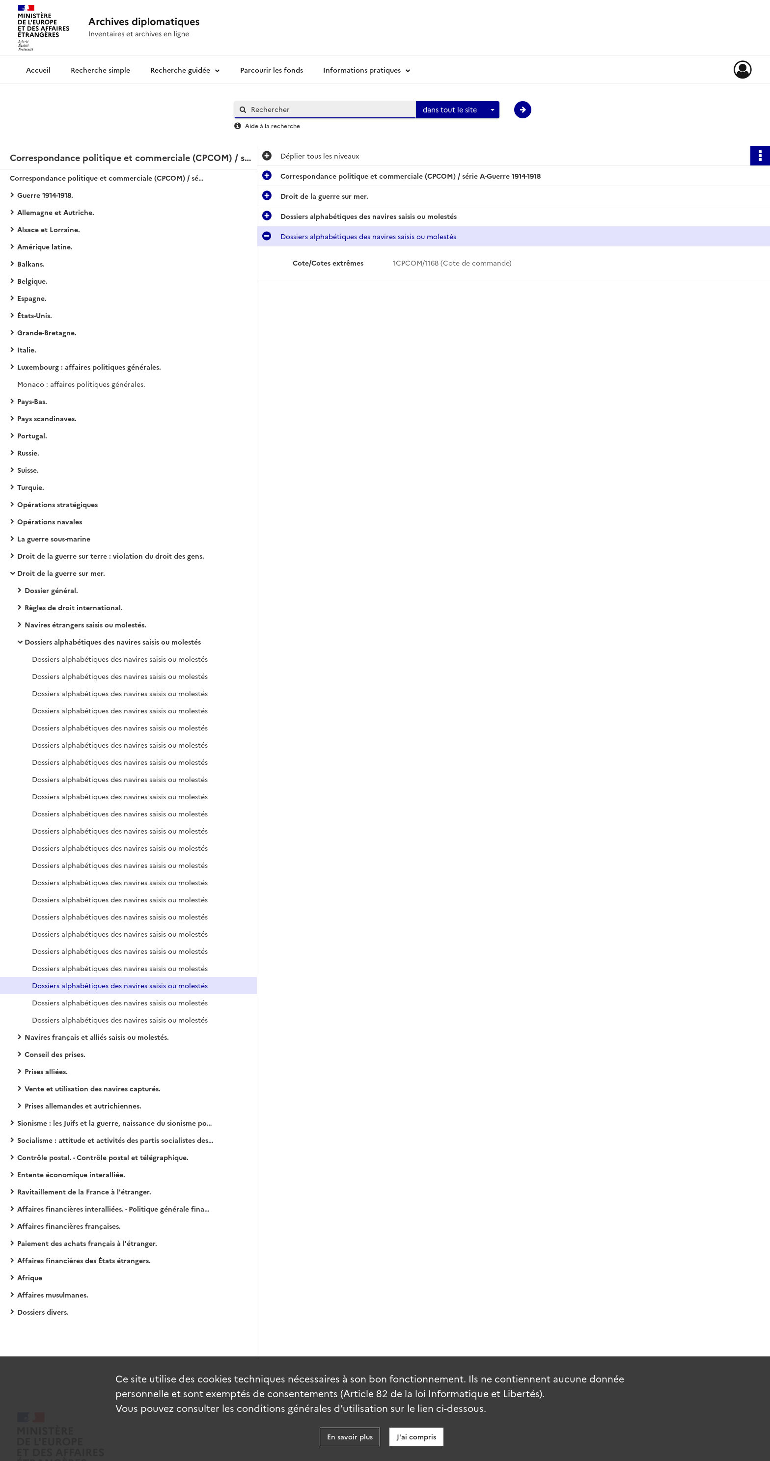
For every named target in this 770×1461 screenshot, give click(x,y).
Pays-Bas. (32, 401)
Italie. (26, 349)
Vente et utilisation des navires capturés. (93, 1088)
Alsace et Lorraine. (48, 229)
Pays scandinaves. (47, 418)
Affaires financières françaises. (69, 1226)
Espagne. (32, 298)
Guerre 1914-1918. (45, 195)
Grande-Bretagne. (47, 332)
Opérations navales (49, 521)
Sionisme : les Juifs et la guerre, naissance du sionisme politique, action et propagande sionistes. (115, 1123)
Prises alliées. (46, 1071)
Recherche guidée (180, 70)
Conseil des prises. (55, 1054)
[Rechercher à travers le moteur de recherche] (330, 109)
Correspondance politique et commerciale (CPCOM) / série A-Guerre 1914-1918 (108, 178)
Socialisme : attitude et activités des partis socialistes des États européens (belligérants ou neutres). (115, 1140)
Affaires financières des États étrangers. (84, 1260)
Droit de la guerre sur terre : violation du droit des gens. (110, 556)
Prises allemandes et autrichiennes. (83, 1105)
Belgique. (32, 281)
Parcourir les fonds (271, 70)
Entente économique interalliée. (71, 1174)
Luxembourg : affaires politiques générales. (89, 367)
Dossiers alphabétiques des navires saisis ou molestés (113, 642)
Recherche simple (100, 70)
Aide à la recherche (272, 125)
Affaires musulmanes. (52, 1294)
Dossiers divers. (43, 1312)
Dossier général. (51, 590)
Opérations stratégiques (57, 504)
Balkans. (31, 264)
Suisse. (28, 470)
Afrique (29, 1277)
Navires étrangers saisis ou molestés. (85, 624)
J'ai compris (416, 1436)
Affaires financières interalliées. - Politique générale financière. (115, 1209)
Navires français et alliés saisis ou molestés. (97, 1037)
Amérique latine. (45, 246)
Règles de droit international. (74, 607)
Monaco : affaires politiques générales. (81, 384)
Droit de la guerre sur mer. (61, 573)
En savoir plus (350, 1436)
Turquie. (30, 487)
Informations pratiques (362, 70)
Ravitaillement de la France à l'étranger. (84, 1191)
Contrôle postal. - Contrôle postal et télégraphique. (103, 1157)
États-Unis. (34, 315)
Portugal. (32, 435)
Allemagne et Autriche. (55, 212)
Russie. (28, 453)
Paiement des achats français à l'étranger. (87, 1243)
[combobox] (457, 110)
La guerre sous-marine (53, 538)
